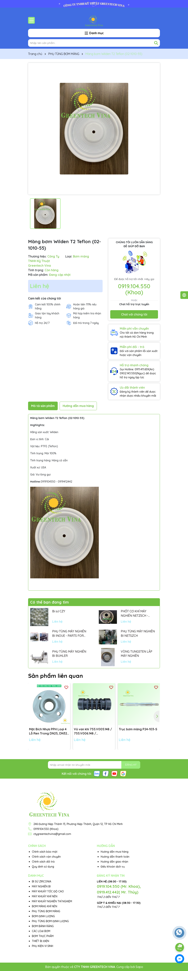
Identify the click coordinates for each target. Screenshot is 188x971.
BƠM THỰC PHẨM (42, 936)
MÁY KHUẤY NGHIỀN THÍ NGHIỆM (52, 901)
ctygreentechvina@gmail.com (52, 834)
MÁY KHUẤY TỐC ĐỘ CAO (48, 891)
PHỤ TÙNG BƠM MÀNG (46, 911)
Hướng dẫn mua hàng (114, 851)
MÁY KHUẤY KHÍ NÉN (44, 896)
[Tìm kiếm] (156, 43)
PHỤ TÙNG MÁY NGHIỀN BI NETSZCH (138, 633)
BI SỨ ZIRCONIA (41, 881)
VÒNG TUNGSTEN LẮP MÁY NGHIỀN (136, 654)
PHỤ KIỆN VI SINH (42, 946)
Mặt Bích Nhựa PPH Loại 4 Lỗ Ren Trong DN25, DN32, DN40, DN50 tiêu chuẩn (48, 731)
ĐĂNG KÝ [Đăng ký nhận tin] (130, 764)
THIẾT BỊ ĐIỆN (40, 941)
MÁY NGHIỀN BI (41, 886)
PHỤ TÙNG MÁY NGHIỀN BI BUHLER (69, 654)
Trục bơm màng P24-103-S (138, 729)
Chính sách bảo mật (44, 851)
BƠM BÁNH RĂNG (43, 926)
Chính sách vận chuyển (46, 856)
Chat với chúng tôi (134, 314)
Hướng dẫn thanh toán (115, 856)
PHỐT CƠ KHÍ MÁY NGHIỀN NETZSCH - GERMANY (134, 613)
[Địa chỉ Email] (94, 765)
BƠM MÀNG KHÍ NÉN (44, 906)
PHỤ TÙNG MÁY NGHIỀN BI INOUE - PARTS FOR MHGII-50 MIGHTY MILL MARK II (69, 633)
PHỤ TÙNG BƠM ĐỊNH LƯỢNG (50, 921)
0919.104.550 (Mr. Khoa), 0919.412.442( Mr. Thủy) (119, 889)
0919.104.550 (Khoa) (134, 289)
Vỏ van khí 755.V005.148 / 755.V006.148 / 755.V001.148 (93, 731)
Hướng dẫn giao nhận (114, 861)
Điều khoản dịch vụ (113, 866)
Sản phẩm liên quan (55, 675)
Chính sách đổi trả (43, 861)
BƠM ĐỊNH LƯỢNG (43, 916)
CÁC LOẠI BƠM (41, 931)
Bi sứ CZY (58, 611)
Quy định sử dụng (43, 866)
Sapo (139, 967)
